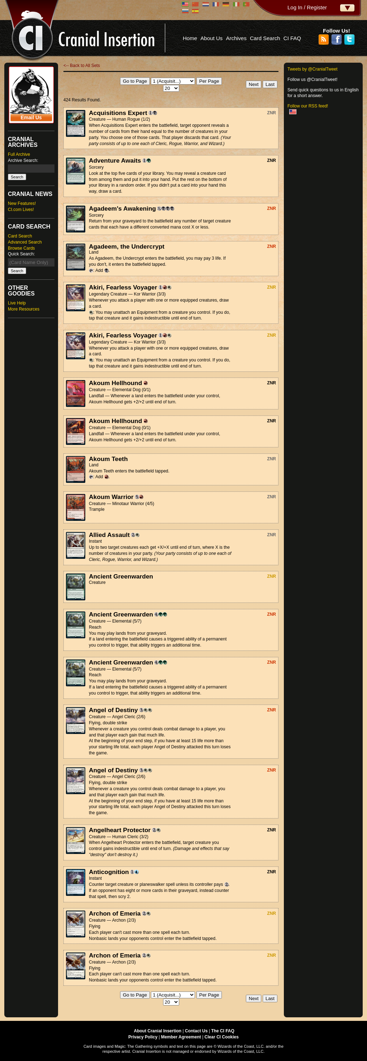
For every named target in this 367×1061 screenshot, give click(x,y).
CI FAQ (292, 38)
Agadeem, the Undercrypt (127, 246)
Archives (236, 38)
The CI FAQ (222, 1030)
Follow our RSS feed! (307, 106)
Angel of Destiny (113, 710)
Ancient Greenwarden (121, 576)
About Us (211, 38)
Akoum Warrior (111, 496)
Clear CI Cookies (222, 1037)
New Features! (22, 203)
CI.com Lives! (21, 209)
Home (190, 38)
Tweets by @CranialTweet (312, 69)
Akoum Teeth (108, 458)
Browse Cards (21, 248)
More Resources (23, 309)
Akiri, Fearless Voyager (123, 287)
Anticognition (109, 871)
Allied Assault (109, 534)
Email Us (31, 117)
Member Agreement (181, 1037)
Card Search (265, 38)
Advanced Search (25, 242)
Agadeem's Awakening (122, 208)
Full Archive (19, 154)
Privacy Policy (142, 1037)
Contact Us (196, 1030)
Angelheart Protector (120, 830)
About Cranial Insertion (158, 1030)
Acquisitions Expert (118, 112)
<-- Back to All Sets (81, 65)
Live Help (17, 303)
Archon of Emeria (114, 913)
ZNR (271, 112)
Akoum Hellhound (115, 383)
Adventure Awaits (115, 160)
